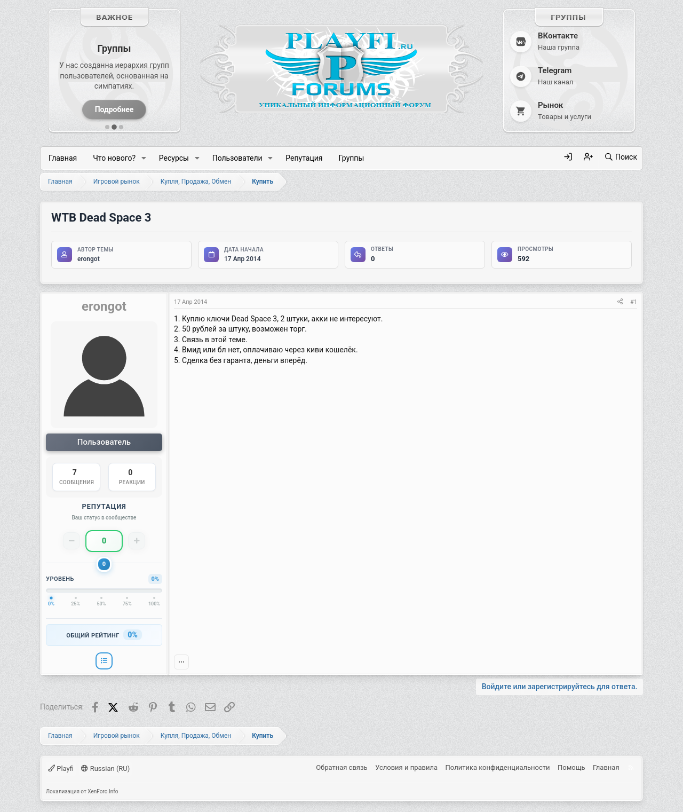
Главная (63, 158)
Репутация (303, 158)
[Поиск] (620, 157)
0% (133, 634)
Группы (351, 158)
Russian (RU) (105, 769)
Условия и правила (406, 768)
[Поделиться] (620, 302)
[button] (144, 159)
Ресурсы (174, 158)
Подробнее (114, 109)
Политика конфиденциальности (498, 768)
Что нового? (114, 158)
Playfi (61, 769)
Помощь (571, 768)
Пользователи (237, 158)
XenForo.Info (103, 791)
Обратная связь (342, 768)
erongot (88, 259)
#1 (633, 301)
